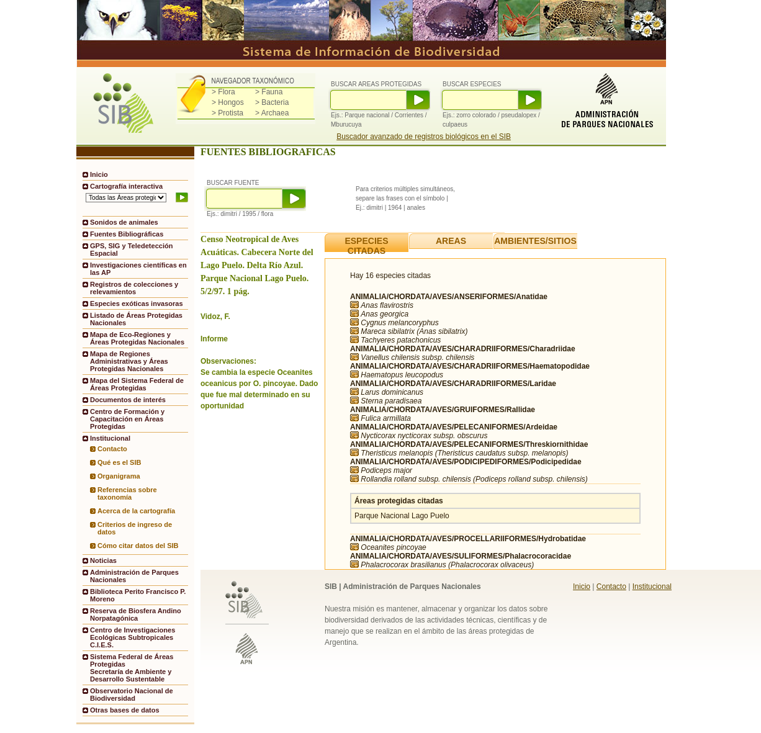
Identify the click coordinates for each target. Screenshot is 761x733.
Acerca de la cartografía (136, 511)
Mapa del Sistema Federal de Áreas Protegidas (137, 384)
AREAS (451, 241)
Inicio (99, 174)
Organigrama (118, 476)
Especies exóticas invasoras (136, 303)
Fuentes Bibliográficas (126, 234)
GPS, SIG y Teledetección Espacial (131, 249)
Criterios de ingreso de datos (134, 528)
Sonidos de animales (124, 222)
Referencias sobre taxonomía (127, 493)
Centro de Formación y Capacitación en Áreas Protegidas (127, 419)
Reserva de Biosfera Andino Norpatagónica (135, 614)
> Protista (227, 113)
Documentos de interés (128, 399)
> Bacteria (272, 102)
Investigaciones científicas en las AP (138, 268)
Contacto (112, 448)
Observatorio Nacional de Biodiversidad (131, 694)
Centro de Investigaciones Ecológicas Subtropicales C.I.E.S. (132, 637)
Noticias (103, 560)
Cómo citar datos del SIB (138, 545)
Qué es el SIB (119, 462)
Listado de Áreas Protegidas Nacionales (136, 319)
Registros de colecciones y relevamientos (134, 288)
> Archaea (272, 113)
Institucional (652, 586)
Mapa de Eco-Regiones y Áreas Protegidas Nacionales (137, 338)
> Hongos (228, 102)
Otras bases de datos (125, 710)
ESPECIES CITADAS (366, 246)
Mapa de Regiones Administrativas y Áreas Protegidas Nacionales (129, 361)
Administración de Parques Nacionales (134, 576)
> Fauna (268, 92)
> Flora (223, 92)
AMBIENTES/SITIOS (535, 241)
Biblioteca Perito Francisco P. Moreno (138, 595)
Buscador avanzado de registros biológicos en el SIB (423, 136)
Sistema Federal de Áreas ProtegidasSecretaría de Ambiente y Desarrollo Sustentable (131, 668)
